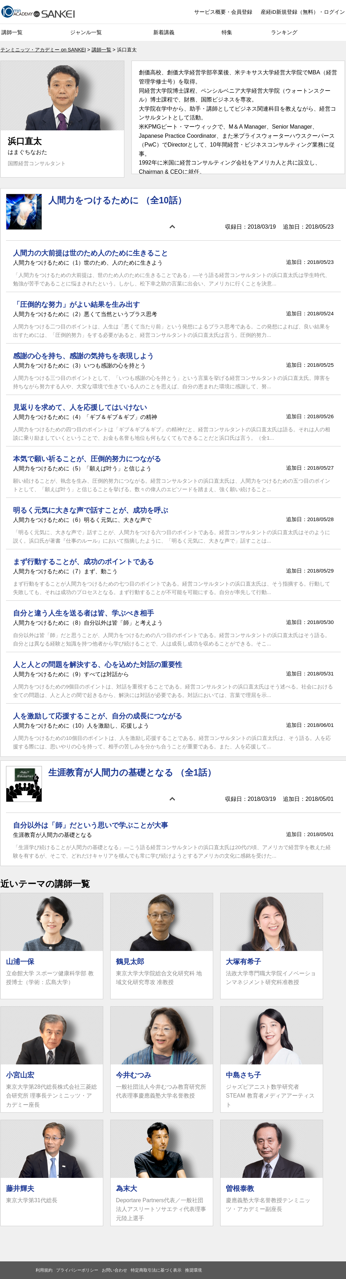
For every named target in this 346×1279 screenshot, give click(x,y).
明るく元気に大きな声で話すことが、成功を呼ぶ (90, 510)
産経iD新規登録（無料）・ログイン (303, 12)
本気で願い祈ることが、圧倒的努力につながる (87, 459)
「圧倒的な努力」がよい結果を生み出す (76, 304)
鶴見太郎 (130, 961)
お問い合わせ (114, 1270)
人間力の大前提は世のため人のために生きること (90, 253)
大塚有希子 (243, 961)
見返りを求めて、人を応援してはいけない (80, 407)
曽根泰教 (240, 1188)
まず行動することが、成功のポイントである (83, 562)
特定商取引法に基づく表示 (156, 1270)
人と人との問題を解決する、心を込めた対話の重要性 (97, 664)
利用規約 (44, 1270)
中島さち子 (243, 1075)
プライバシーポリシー (77, 1270)
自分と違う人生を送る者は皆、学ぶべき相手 (83, 613)
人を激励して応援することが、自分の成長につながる (97, 716)
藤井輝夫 (20, 1188)
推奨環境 (193, 1270)
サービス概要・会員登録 (223, 12)
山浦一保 (20, 961)
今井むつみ (133, 1075)
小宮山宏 (20, 1075)
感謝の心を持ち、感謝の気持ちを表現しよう (83, 356)
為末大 (126, 1188)
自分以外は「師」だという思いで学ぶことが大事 (90, 825)
